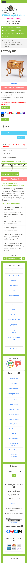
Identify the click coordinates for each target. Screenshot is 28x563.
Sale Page (10, 27)
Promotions (5, 30)
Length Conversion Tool (10, 174)
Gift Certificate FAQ (14, 438)
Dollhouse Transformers (14, 325)
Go (14, 475)
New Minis (18, 27)
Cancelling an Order (14, 414)
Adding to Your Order (14, 409)
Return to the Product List (14, 258)
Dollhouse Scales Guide (17, 30)
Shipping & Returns (14, 388)
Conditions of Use (14, 429)
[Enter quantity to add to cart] (10, 137)
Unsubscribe (14, 522)
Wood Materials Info (14, 338)
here (9, 200)
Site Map (14, 433)
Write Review (5, 120)
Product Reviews (14, 285)
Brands (4, 33)
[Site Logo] (14, 9)
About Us (14, 271)
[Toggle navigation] (4, 2)
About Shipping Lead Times (14, 394)
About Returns (14, 404)
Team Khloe (14, 309)
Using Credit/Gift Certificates (14, 444)
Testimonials (14, 300)
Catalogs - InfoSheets (14, 344)
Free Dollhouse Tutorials (14, 331)
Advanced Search (14, 295)
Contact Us (5, 36)
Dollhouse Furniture (12, 41)
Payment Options (14, 419)
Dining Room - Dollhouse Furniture (13, 42)
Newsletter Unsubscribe (14, 455)
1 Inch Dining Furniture (9, 44)
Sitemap (14, 305)
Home (4, 27)
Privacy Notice (14, 424)
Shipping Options (14, 400)
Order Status (14, 383)
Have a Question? (20, 33)
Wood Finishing (14, 349)
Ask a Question (6, 107)
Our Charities (14, 314)
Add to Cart (21, 137)
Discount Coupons (14, 450)
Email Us (14, 503)
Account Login (14, 378)
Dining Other (20, 44)
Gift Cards (11, 33)
